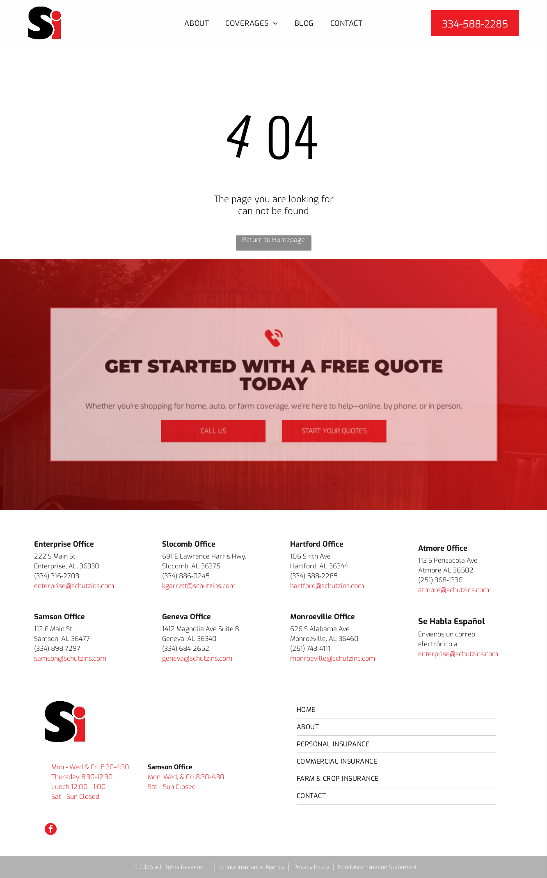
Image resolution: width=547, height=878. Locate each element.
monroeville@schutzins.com (332, 658)
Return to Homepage (273, 239)
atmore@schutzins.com (453, 590)
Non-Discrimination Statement (377, 867)
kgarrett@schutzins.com (199, 586)
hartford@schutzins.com (327, 586)
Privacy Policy (311, 867)
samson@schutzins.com (70, 658)
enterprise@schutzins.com (74, 586)
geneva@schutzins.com (197, 658)
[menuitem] (196, 23)
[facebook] (51, 830)
